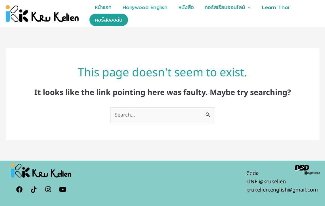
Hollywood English (143, 7)
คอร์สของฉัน (108, 20)
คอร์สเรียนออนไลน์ (225, 7)
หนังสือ (184, 7)
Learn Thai (272, 7)
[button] (245, 7)
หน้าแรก (103, 7)
